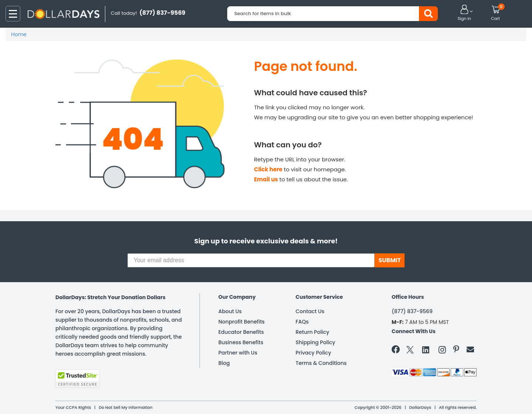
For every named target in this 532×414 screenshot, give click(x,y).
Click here (268, 169)
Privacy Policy (313, 352)
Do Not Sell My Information (126, 407)
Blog (224, 363)
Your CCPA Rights (73, 407)
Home (19, 34)
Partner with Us (237, 352)
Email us (266, 179)
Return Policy (312, 332)
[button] (464, 13)
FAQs (302, 321)
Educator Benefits (241, 332)
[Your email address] (251, 260)
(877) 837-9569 (412, 311)
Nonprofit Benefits (241, 321)
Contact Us (310, 311)
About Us (230, 311)
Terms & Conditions (321, 363)
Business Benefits (240, 342)
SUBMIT (389, 260)
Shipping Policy (315, 342)
